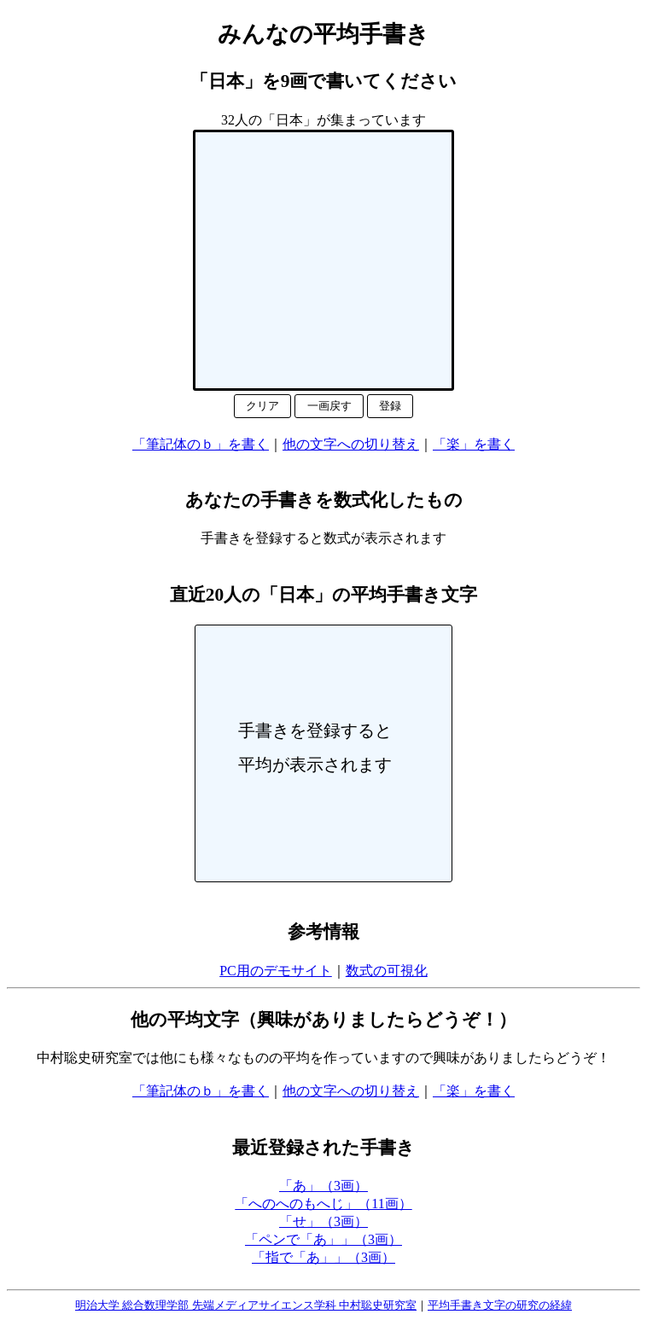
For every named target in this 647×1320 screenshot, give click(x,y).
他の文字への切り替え (351, 444)
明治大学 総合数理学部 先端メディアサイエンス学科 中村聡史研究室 (246, 1305)
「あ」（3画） (323, 1185)
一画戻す (329, 405)
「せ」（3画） (323, 1221)
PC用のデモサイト (275, 970)
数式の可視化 (387, 970)
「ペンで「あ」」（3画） (323, 1239)
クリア (262, 405)
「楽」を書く (474, 444)
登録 (390, 405)
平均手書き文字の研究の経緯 (500, 1305)
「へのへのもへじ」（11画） (323, 1203)
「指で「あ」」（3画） (323, 1257)
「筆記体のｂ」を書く (200, 444)
